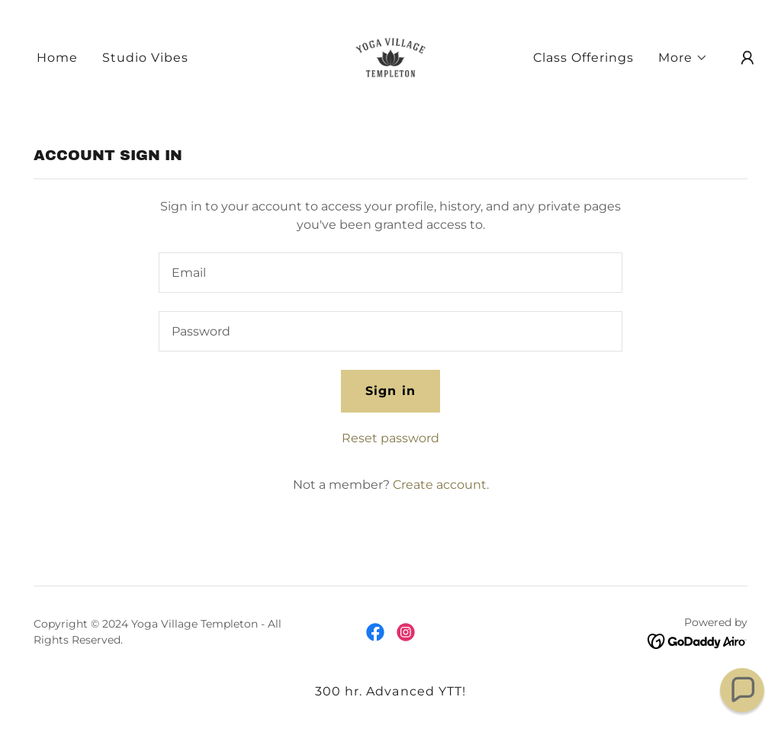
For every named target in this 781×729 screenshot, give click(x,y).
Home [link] (57, 57)
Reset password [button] (390, 438)
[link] (390, 57)
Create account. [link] (441, 484)
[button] (683, 58)
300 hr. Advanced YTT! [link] (390, 691)
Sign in (390, 391)
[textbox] (390, 272)
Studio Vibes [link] (145, 57)
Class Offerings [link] (583, 57)
